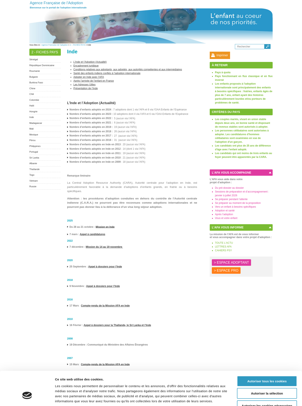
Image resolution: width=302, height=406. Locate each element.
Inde (31, 117)
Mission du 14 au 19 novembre (104, 246)
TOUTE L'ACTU (224, 242)
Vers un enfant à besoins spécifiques (235, 206)
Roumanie (34, 71)
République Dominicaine (41, 65)
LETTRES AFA (223, 246)
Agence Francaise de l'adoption (55, 45)
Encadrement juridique (86, 65)
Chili (31, 94)
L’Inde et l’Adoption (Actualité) (90, 61)
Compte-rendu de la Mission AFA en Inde (105, 305)
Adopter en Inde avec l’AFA (88, 77)
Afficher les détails (231, 397)
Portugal (33, 152)
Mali (31, 128)
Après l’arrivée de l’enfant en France (93, 80)
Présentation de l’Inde (85, 88)
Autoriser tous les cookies (267, 354)
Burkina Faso (36, 82)
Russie (32, 186)
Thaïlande (34, 169)
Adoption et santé (224, 210)
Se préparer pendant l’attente (231, 199)
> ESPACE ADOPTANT (231, 262)
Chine (32, 88)
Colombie (34, 100)
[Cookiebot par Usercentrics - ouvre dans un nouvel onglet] (27, 398)
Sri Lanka (34, 157)
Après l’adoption (224, 214)
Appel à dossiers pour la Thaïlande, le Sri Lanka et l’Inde (117, 325)
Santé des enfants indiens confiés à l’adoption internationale (107, 73)
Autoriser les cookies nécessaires (267, 379)
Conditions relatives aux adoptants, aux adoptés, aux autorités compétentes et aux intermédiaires (127, 69)
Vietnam (33, 180)
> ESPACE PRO (226, 270)
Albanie (33, 163)
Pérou (32, 140)
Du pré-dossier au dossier (229, 187)
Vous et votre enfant (226, 218)
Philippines (34, 146)
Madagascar (35, 123)
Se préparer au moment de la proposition (238, 203)
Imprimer (222, 55)
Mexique (33, 134)
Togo (31, 175)
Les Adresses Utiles (84, 84)
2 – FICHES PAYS (77, 45)
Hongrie (33, 111)
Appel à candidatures (92, 234)
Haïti (31, 105)
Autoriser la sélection (267, 367)
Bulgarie (33, 77)
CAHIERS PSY (223, 250)
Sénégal (33, 59)
